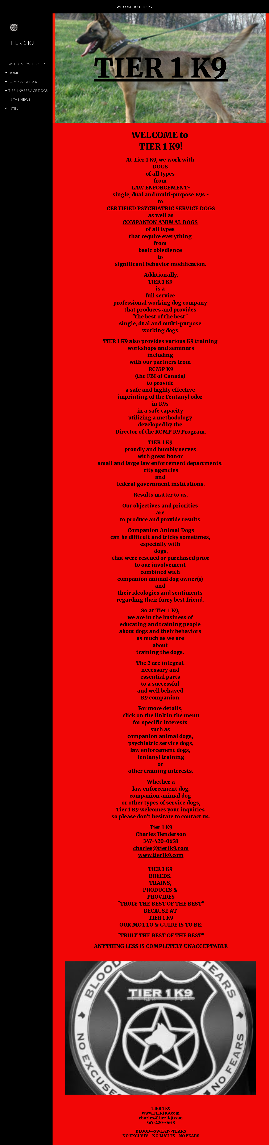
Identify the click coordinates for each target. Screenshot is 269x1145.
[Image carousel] (161, 1028)
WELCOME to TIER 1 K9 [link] (26, 64)
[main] (161, 68)
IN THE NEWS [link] (19, 99)
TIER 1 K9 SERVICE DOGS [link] (28, 90)
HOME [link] (13, 73)
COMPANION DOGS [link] (24, 82)
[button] (264, 19)
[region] (134, 6)
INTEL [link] (13, 108)
